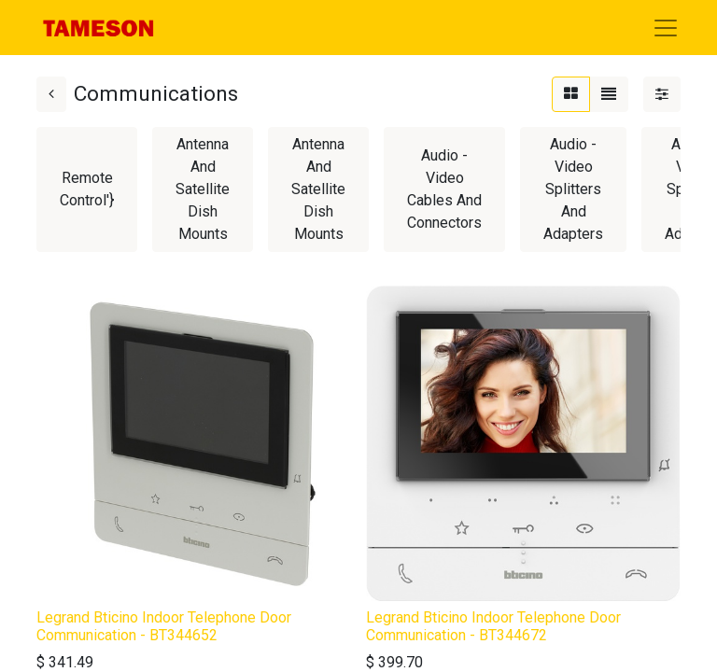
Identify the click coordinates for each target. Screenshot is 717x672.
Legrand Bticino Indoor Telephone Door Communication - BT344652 (163, 626)
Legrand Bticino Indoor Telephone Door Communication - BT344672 (493, 626)
